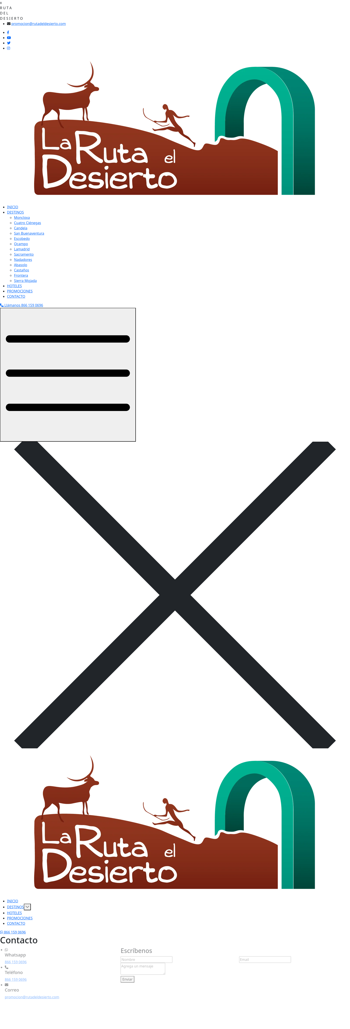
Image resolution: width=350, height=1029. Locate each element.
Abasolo (20, 264)
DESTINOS (15, 212)
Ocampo (21, 243)
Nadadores (23, 259)
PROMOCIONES (20, 291)
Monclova (22, 217)
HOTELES (14, 285)
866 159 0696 (14, 962)
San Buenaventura (29, 233)
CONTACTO (16, 296)
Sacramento (24, 254)
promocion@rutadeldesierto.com (38, 23)
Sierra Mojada (25, 280)
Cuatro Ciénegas (27, 222)
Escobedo (22, 238)
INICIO (12, 207)
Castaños (21, 270)
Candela (20, 228)
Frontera (21, 275)
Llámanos (21, 305)
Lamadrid (22, 249)
